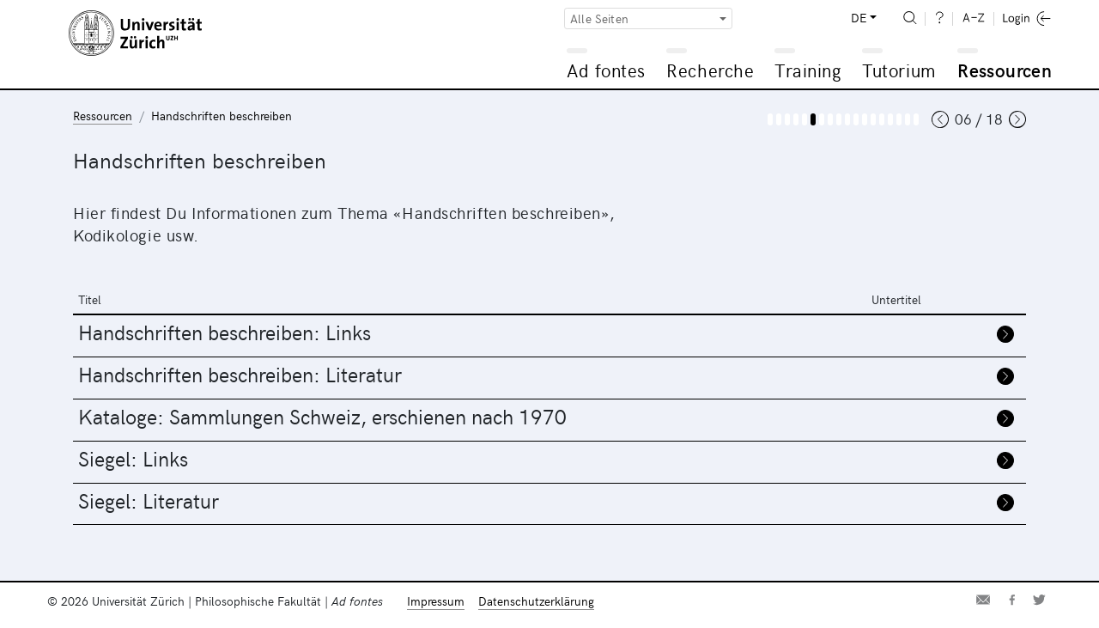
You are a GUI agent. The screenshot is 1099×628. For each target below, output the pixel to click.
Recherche (710, 70)
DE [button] (858, 17)
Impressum (435, 601)
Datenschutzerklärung (536, 601)
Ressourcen (1004, 70)
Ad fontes (606, 70)
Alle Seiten (599, 18)
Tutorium (898, 70)
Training (807, 70)
